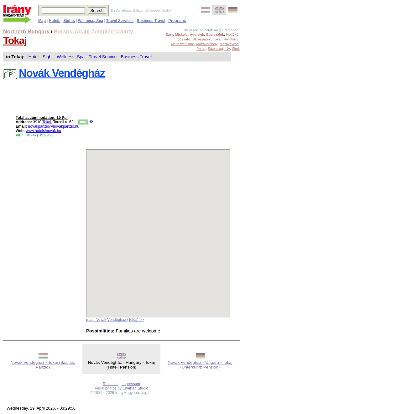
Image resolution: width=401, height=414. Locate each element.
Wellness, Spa (71, 56)
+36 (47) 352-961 (38, 135)
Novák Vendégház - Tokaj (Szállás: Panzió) (43, 364)
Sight (48, 56)
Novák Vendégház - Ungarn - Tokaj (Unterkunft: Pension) (200, 364)
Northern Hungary (26, 31)
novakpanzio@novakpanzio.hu (53, 126)
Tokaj (15, 40)
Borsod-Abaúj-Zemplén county (93, 31)
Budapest (153, 10)
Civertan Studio (135, 388)
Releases (110, 384)
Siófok (166, 10)
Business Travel (136, 56)
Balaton (138, 10)
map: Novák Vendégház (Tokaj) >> (115, 319)
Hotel (33, 56)
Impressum (131, 384)
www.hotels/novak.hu (43, 131)
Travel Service (103, 56)
